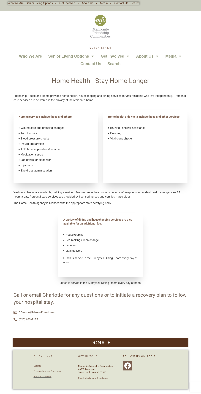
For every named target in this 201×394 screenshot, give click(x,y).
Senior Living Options (41, 3)
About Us (90, 3)
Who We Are (16, 3)
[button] (100, 342)
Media (106, 3)
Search (134, 3)
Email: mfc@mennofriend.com (93, 378)
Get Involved (69, 3)
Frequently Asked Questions (47, 371)
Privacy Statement (43, 376)
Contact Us (121, 3)
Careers (37, 366)
